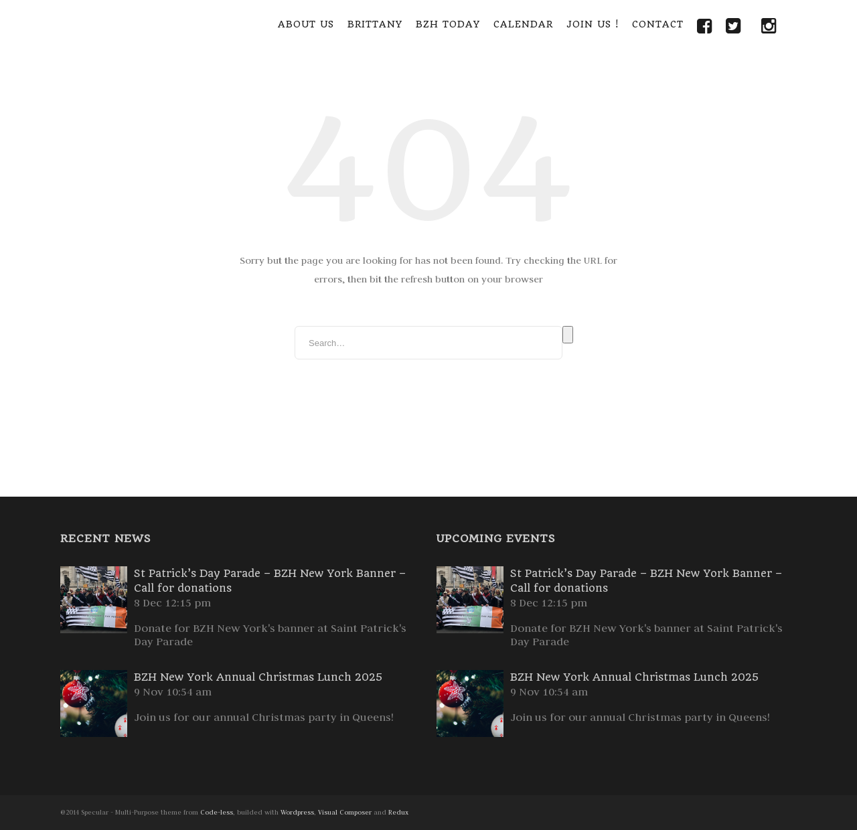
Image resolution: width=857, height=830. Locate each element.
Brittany (374, 24)
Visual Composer (345, 812)
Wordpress (297, 812)
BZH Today (448, 24)
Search (567, 334)
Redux (398, 812)
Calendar (523, 24)
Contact (658, 24)
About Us (306, 24)
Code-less (216, 812)
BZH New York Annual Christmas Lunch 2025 (258, 677)
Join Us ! (592, 24)
